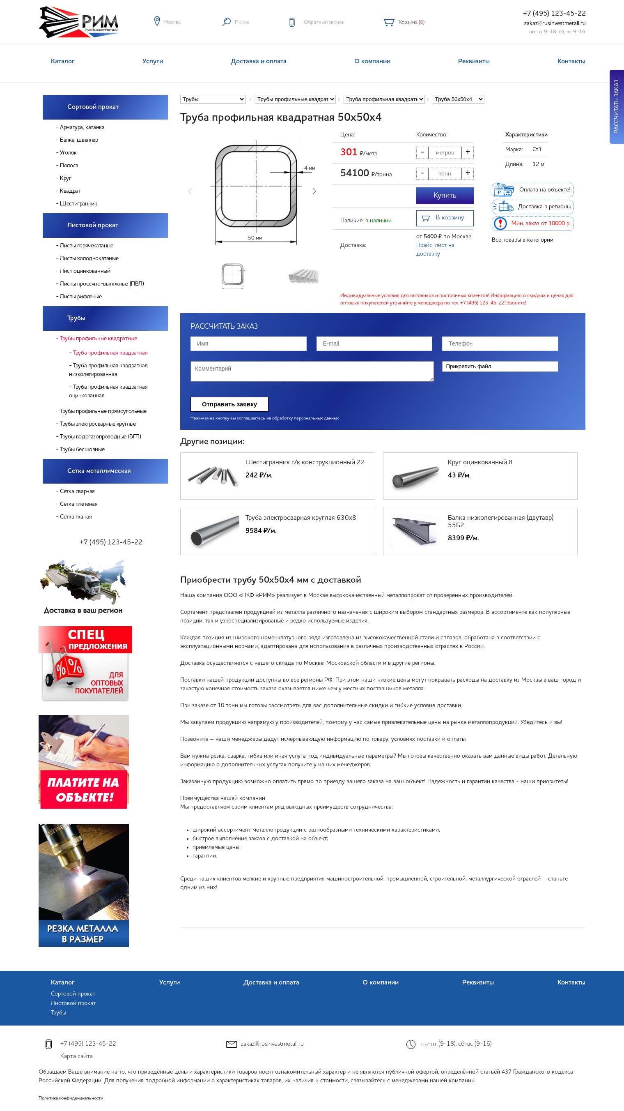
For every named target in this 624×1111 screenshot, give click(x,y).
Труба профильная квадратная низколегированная (108, 370)
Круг (65, 178)
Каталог (63, 61)
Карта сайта (76, 1056)
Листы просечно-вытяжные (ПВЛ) (102, 284)
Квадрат (70, 191)
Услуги (152, 61)
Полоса (69, 165)
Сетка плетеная (78, 504)
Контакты (571, 61)
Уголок (68, 153)
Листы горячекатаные (86, 246)
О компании (372, 61)
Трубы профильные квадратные (98, 338)
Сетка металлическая (99, 471)
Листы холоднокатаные (89, 258)
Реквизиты (474, 61)
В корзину (443, 218)
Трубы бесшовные (82, 449)
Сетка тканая (76, 517)
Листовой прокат (92, 225)
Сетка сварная (77, 491)
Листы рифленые (80, 297)
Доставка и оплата (259, 61)
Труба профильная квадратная (110, 353)
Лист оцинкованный (85, 271)
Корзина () (411, 22)
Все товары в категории (522, 240)
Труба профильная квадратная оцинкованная (108, 391)
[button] (314, 191)
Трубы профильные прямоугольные (103, 411)
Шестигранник (78, 204)
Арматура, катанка (82, 127)
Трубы (76, 318)
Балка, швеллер (79, 140)
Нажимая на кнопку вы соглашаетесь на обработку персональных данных (264, 418)
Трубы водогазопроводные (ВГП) (100, 437)
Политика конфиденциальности (71, 1098)
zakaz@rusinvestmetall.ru (555, 23)
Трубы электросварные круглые (98, 424)
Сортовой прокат (93, 107)
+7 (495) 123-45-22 (554, 13)
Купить (445, 195)
